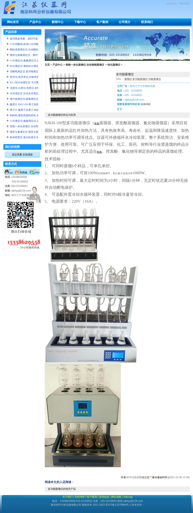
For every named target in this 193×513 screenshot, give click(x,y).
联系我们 (147, 22)
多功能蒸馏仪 (140, 79)
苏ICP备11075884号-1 (118, 504)
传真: (8, 186)
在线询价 (146, 104)
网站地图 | (117, 496)
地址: (8, 195)
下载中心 (80, 22)
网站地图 (184, 3)
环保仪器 (144, 477)
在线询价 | (80, 496)
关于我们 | (68, 496)
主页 (47, 64)
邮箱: (8, 190)
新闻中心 (57, 22)
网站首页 (13, 22)
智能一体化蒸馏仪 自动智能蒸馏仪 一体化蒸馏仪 (93, 64)
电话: (8, 177)
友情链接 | (104, 496)
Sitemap (128, 496)
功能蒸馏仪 (154, 79)
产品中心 (35, 22)
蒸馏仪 (128, 79)
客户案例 (102, 22)
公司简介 (125, 22)
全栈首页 (171, 3)
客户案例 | (92, 496)
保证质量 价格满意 (22, 154)
